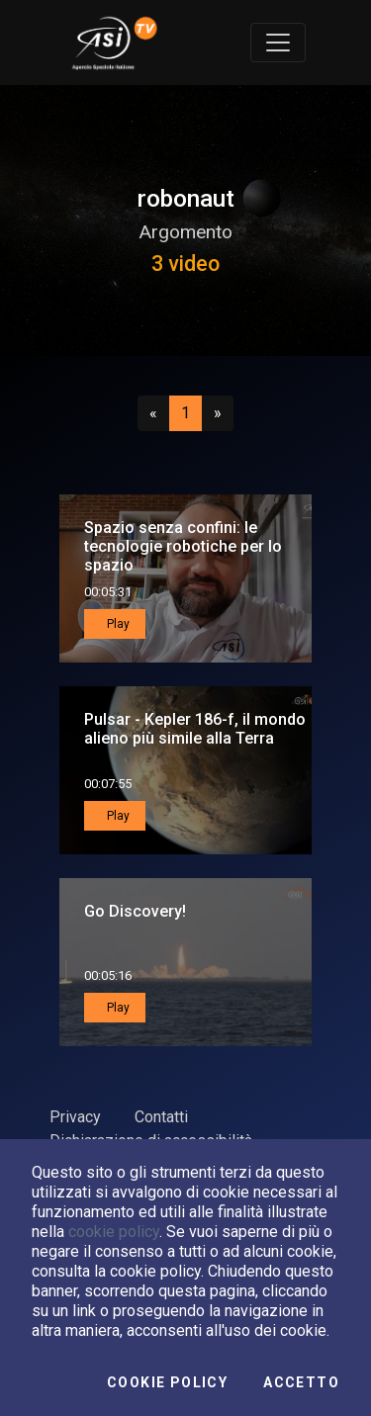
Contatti (161, 1116)
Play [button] (117, 624)
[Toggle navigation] (278, 42)
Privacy (75, 1116)
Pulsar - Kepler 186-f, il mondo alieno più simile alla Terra (195, 729)
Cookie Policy (167, 1382)
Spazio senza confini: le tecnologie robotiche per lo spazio (183, 546)
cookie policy (113, 1231)
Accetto (301, 1382)
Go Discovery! (135, 911)
